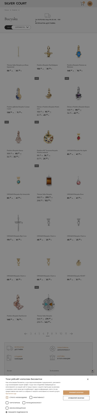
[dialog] (48, 395)
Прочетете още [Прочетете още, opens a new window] (11, 394)
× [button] (88, 379)
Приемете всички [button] (76, 392)
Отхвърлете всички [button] (76, 398)
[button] (33, 412)
